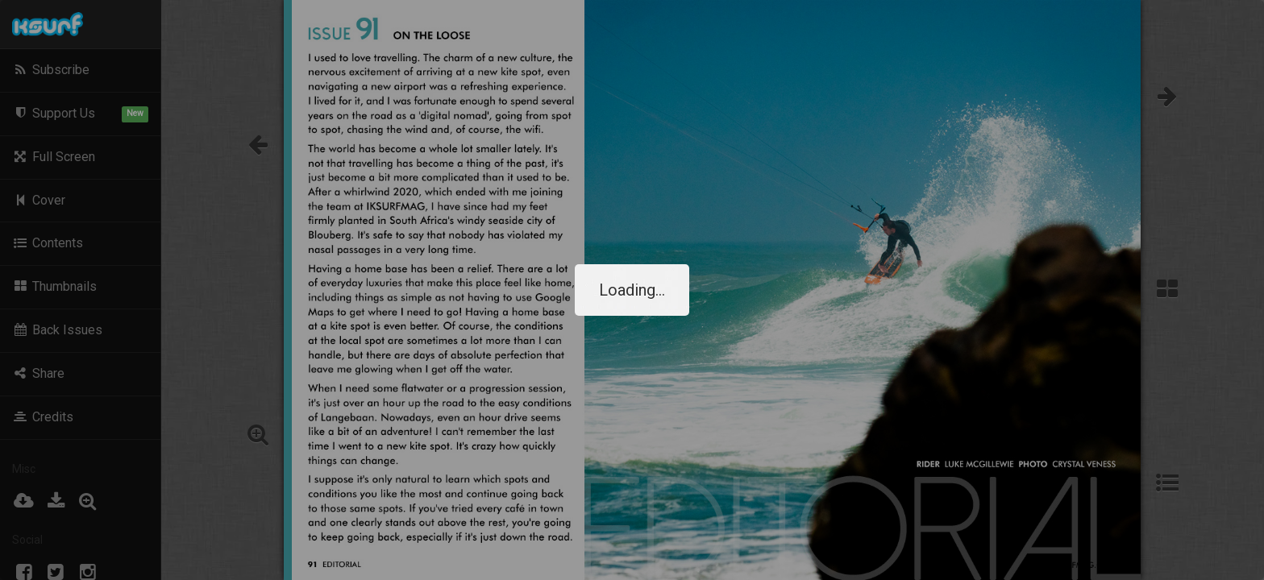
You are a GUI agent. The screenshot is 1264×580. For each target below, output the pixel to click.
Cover (38, 200)
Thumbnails (54, 286)
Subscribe (50, 69)
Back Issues (57, 330)
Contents (47, 243)
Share (38, 373)
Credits (42, 417)
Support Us (80, 114)
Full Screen (53, 156)
